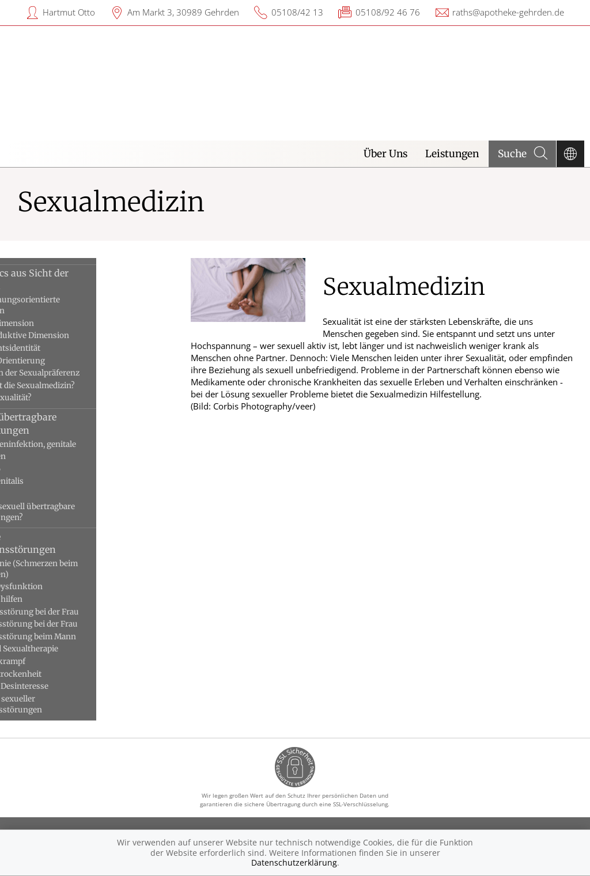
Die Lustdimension (55, 323)
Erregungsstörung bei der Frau (77, 612)
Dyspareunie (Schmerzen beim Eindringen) (77, 569)
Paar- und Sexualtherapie (67, 649)
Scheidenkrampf (50, 661)
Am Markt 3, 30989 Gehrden (183, 12)
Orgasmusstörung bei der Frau (77, 624)
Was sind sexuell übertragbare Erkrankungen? (75, 512)
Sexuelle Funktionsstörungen (66, 543)
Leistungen (452, 153)
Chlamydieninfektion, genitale (76, 444)
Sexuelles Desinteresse (62, 686)
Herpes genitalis (50, 481)
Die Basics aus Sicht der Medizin (72, 279)
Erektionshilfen (49, 599)
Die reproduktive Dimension (72, 335)
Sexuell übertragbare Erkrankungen (66, 423)
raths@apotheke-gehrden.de (508, 12)
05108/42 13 (297, 12)
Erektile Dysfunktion (59, 586)
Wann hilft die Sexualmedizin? (75, 385)
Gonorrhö (38, 469)
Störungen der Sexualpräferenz (77, 373)
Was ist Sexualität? (54, 398)
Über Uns (385, 153)
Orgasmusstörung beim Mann (76, 637)
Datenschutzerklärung (294, 862)
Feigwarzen (41, 456)
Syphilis (35, 494)
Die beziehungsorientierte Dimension (68, 305)
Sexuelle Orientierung (60, 361)
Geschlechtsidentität (58, 348)
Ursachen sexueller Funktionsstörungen (59, 704)
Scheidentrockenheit (58, 674)
